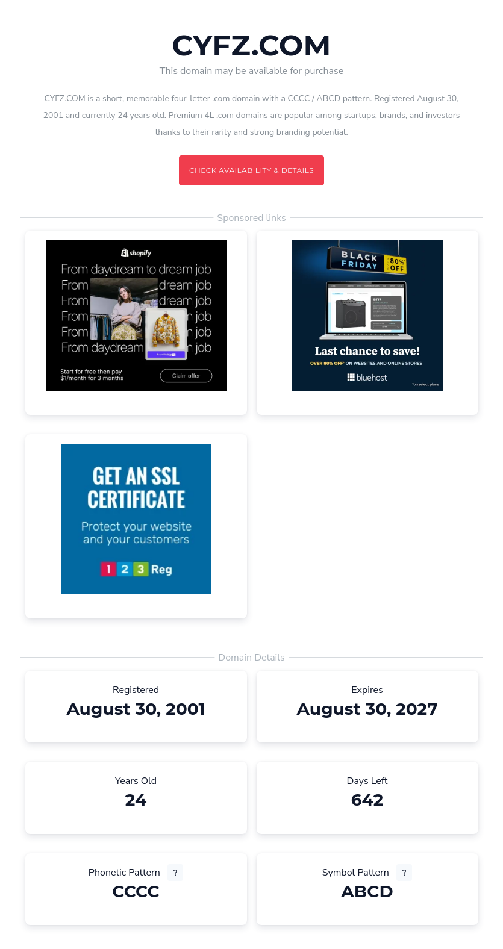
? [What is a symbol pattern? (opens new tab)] (404, 873)
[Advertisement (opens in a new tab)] (136, 315)
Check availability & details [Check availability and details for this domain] (251, 170)
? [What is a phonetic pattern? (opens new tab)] (175, 873)
